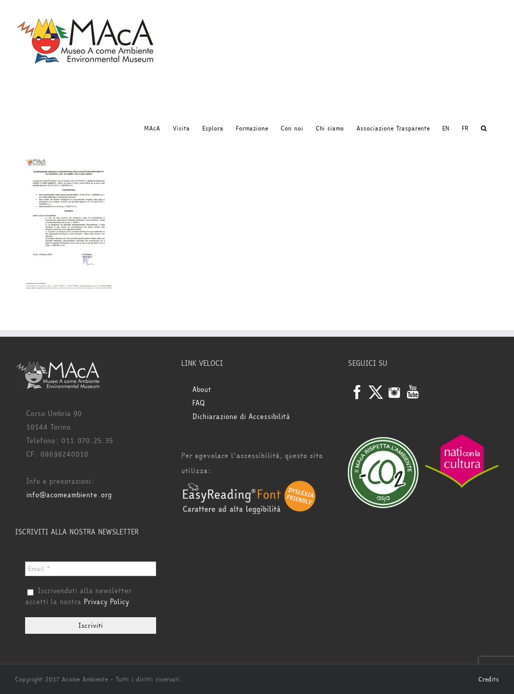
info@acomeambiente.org (69, 495)
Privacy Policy (106, 602)
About (201, 389)
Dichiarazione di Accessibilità (241, 416)
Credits (488, 679)
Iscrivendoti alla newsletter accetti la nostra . (79, 596)
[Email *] (90, 569)
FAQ (198, 403)
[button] (483, 128)
